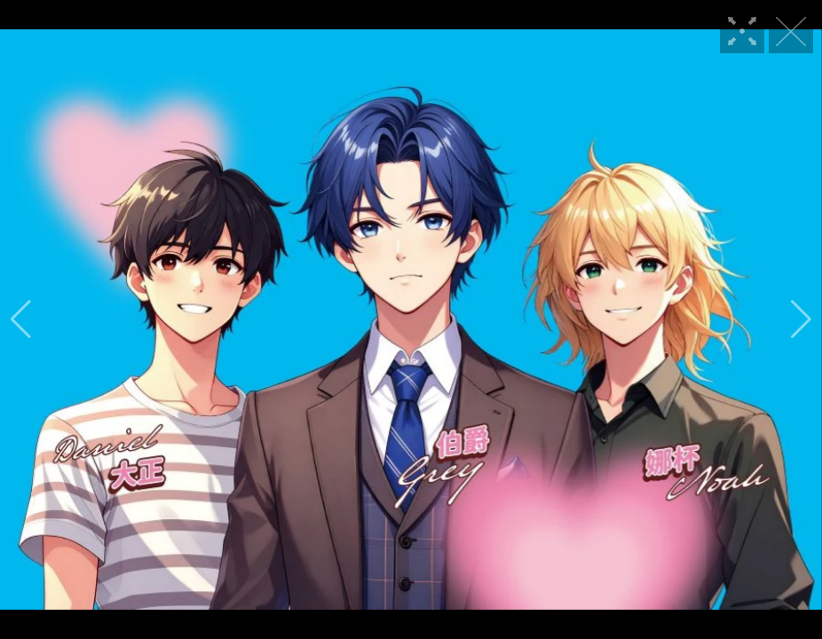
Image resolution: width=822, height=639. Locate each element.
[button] (21, 319)
